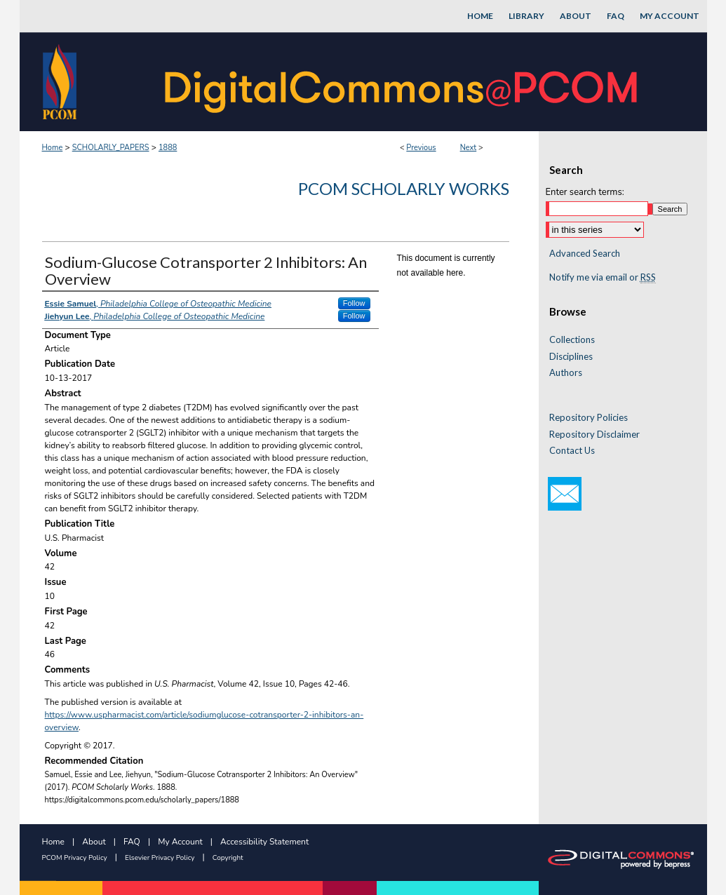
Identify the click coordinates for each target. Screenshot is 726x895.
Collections (572, 340)
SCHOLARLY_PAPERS (110, 147)
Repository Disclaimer (594, 434)
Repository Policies (588, 417)
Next (468, 147)
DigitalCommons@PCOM (402, 81)
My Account (180, 841)
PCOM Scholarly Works (403, 188)
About (93, 841)
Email (565, 494)
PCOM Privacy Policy (74, 858)
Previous (421, 147)
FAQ (131, 841)
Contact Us (572, 450)
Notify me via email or (602, 277)
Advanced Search (584, 253)
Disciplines (571, 356)
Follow (354, 303)
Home (52, 147)
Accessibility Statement (264, 841)
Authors (565, 373)
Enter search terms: (585, 192)
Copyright (228, 858)
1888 (168, 147)
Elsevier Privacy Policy (159, 858)
